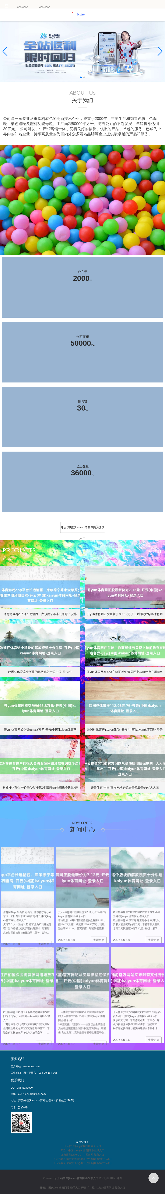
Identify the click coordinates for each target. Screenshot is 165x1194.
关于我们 (82, 100)
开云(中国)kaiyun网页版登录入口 (82, 1146)
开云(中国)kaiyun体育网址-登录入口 (82, 529)
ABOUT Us (82, 93)
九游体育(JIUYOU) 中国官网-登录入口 (82, 1154)
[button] (160, 51)
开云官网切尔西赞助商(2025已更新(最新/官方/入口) (82, 1158)
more (155, 551)
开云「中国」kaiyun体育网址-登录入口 (83, 1150)
